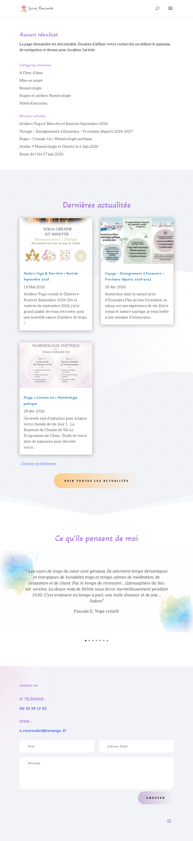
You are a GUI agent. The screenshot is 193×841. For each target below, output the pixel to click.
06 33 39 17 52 (32, 708)
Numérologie (30, 88)
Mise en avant (31, 81)
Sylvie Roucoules (33, 103)
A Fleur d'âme (31, 73)
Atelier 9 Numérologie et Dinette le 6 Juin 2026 (58, 147)
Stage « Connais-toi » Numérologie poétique (55, 139)
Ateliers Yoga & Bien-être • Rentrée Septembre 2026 (63, 124)
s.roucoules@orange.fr (42, 730)
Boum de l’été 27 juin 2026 (41, 154)
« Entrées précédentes (38, 464)
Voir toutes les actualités (96, 480)
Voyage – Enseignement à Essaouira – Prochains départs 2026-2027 (76, 131)
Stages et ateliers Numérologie (45, 96)
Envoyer (156, 797)
